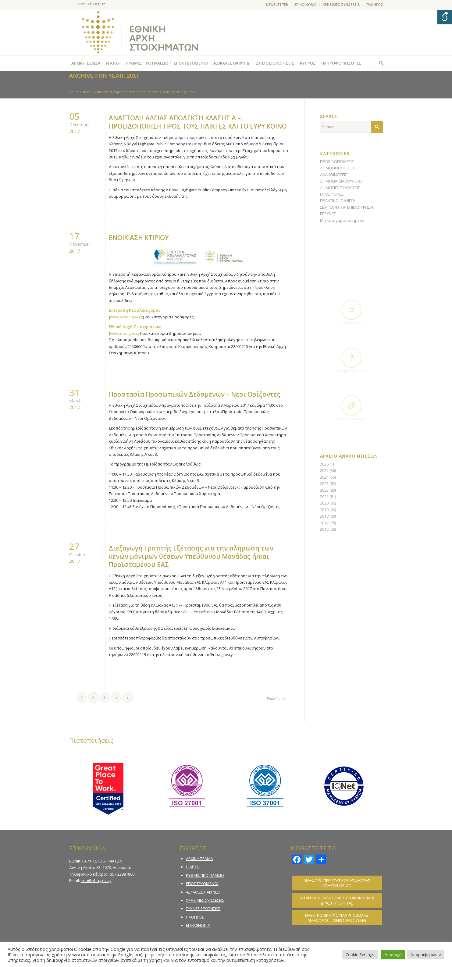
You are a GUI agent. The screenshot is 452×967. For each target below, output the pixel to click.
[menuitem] (277, 4)
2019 (324, 509)
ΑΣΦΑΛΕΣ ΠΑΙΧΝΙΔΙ (203, 892)
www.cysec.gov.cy (126, 317)
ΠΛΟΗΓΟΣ (374, 4)
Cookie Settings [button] (360, 954)
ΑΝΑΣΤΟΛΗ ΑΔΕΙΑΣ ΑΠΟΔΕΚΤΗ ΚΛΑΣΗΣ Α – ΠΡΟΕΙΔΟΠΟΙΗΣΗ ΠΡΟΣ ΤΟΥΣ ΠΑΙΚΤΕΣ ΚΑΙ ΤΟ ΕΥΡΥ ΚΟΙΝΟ (198, 122)
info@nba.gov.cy (96, 880)
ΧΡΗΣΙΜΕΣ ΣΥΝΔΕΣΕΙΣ (341, 4)
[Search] (379, 63)
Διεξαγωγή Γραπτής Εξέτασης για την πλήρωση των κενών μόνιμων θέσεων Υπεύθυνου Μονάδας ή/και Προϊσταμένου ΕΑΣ (191, 556)
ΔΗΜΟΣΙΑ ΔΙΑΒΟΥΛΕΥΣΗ (342, 181)
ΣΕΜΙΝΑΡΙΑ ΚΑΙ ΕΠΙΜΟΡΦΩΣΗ (346, 207)
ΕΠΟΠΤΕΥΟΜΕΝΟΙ (202, 883)
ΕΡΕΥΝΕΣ (328, 213)
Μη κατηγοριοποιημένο (342, 220)
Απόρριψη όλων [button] (426, 954)
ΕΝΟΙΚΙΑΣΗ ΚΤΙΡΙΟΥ (139, 237)
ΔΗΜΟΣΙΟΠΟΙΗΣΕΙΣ (337, 168)
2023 (324, 483)
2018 (324, 516)
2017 (324, 523)
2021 (324, 496)
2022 (324, 490)
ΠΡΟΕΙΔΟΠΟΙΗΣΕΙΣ (337, 161)
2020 (324, 503)
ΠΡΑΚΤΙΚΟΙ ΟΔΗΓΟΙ (337, 200)
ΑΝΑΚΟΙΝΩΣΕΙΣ (333, 174)
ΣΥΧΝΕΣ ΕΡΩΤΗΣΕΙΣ (203, 908)
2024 (324, 477)
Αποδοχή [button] (393, 954)
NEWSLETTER (277, 4)
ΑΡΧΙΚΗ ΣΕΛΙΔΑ (199, 858)
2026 (324, 464)
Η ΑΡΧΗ (193, 867)
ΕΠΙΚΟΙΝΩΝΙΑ (305, 4)
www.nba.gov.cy (125, 333)
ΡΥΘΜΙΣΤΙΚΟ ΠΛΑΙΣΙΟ (205, 875)
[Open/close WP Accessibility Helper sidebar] (444, 17)
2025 (324, 470)
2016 (324, 529)
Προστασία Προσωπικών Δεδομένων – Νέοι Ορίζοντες (194, 394)
